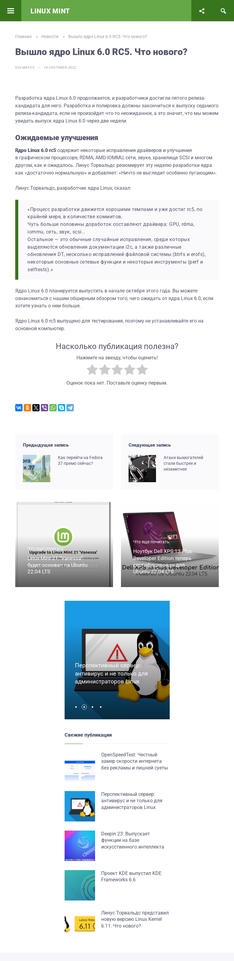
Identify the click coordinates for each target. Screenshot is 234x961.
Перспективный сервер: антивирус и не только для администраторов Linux (111, 673)
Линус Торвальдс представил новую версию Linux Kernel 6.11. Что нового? (135, 919)
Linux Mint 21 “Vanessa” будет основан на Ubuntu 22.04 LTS (57, 565)
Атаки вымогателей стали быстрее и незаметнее (183, 463)
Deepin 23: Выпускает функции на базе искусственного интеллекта (132, 840)
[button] (77, 707)
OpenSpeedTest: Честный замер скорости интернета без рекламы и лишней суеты (134, 761)
